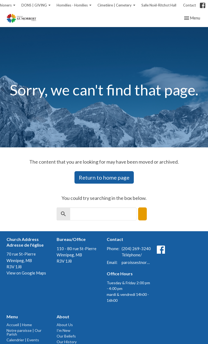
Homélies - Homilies (74, 5)
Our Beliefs (66, 336)
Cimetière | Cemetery (117, 5)
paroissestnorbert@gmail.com (136, 262)
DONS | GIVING (36, 5)
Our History (67, 341)
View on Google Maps (26, 272)
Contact (189, 5)
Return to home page (104, 177)
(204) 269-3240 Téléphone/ (136, 251)
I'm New (63, 330)
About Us (65, 324)
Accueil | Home (19, 324)
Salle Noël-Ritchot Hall (158, 5)
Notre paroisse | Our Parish (23, 332)
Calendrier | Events (22, 340)
